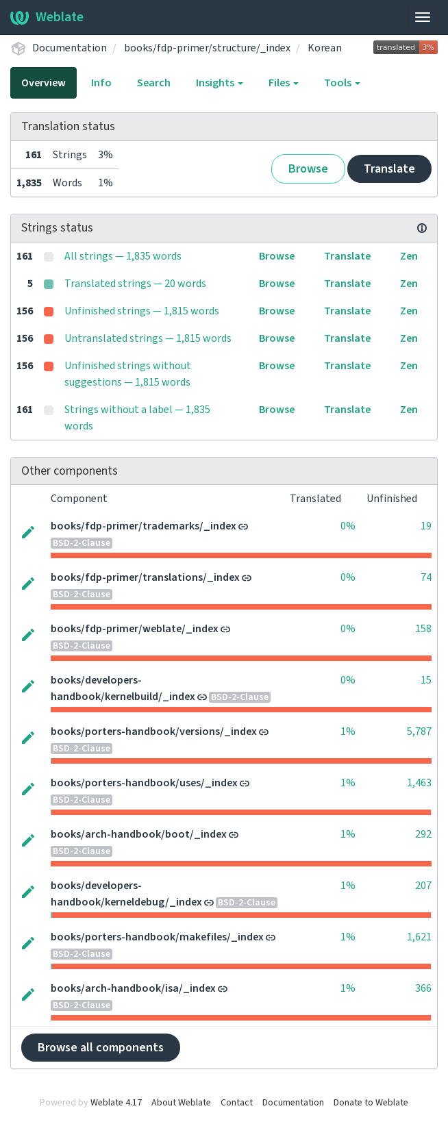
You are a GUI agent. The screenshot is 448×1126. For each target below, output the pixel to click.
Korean (325, 47)
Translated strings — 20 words (135, 283)
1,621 (419, 936)
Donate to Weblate (371, 1103)
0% (348, 526)
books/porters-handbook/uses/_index (144, 782)
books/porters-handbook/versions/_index (154, 731)
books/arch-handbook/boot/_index (139, 834)
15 (426, 680)
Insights (219, 82)
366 (423, 988)
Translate (389, 168)
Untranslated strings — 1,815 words (148, 338)
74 (426, 577)
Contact (237, 1103)
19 (426, 526)
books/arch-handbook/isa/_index (133, 988)
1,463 (419, 782)
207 (423, 885)
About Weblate (181, 1103)
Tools (342, 82)
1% (348, 731)
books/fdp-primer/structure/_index (207, 47)
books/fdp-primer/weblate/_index (135, 628)
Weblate (47, 17)
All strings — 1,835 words (123, 256)
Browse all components (101, 1047)
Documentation (69, 47)
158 (423, 628)
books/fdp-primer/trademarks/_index (143, 526)
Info (101, 82)
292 (423, 834)
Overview (43, 82)
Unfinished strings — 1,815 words (141, 310)
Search (154, 82)
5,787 (419, 731)
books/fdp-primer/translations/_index (145, 577)
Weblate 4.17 (116, 1103)
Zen (409, 256)
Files (284, 82)
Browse (308, 168)
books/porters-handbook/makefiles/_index (157, 936)
